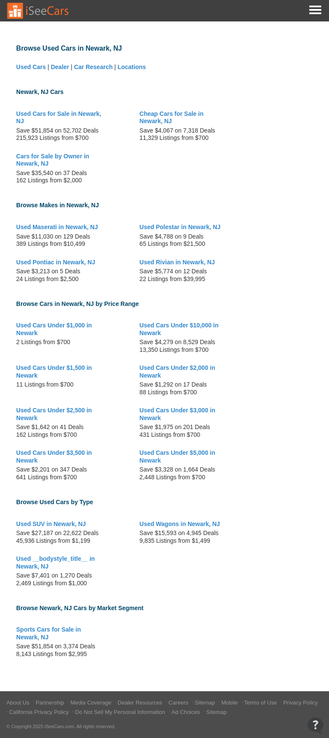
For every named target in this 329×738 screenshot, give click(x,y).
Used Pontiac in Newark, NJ (55, 262)
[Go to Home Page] (38, 10)
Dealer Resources (141, 702)
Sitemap (205, 702)
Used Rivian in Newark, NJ (177, 262)
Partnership (51, 702)
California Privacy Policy (39, 712)
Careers (179, 702)
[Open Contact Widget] (315, 725)
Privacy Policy (300, 702)
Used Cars (31, 67)
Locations (131, 67)
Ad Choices (186, 712)
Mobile (230, 702)
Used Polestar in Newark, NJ (180, 227)
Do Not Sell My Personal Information (121, 712)
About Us (18, 702)
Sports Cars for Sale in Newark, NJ (48, 633)
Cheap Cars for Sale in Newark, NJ (171, 117)
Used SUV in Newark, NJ (51, 523)
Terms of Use (261, 702)
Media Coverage (91, 702)
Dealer (60, 67)
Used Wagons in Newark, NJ (180, 523)
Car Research (93, 67)
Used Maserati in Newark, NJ (57, 227)
